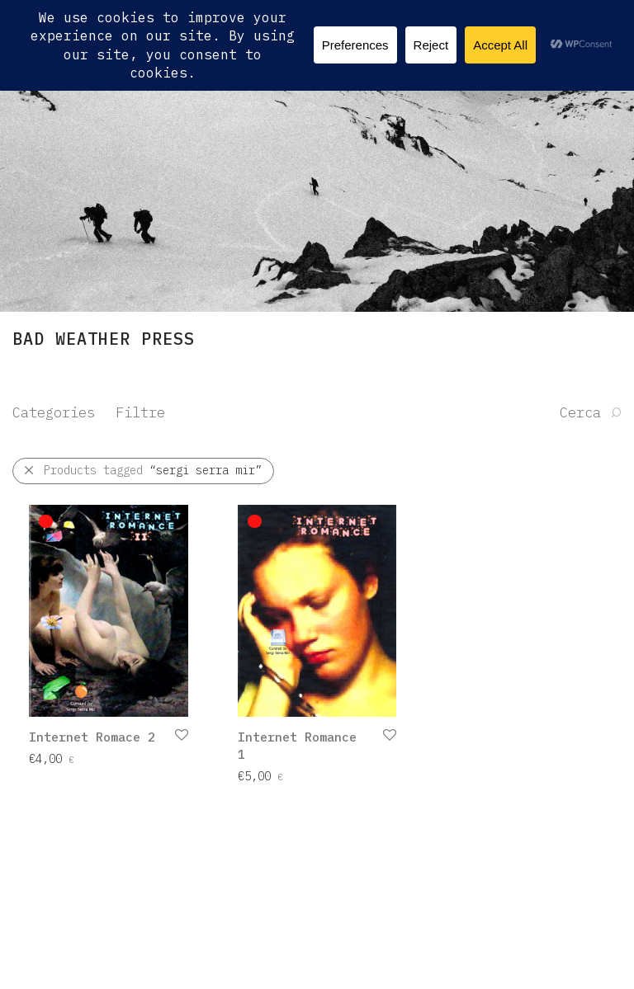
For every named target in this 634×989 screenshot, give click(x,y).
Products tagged (153, 470)
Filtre (140, 412)
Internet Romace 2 (92, 737)
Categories (53, 412)
